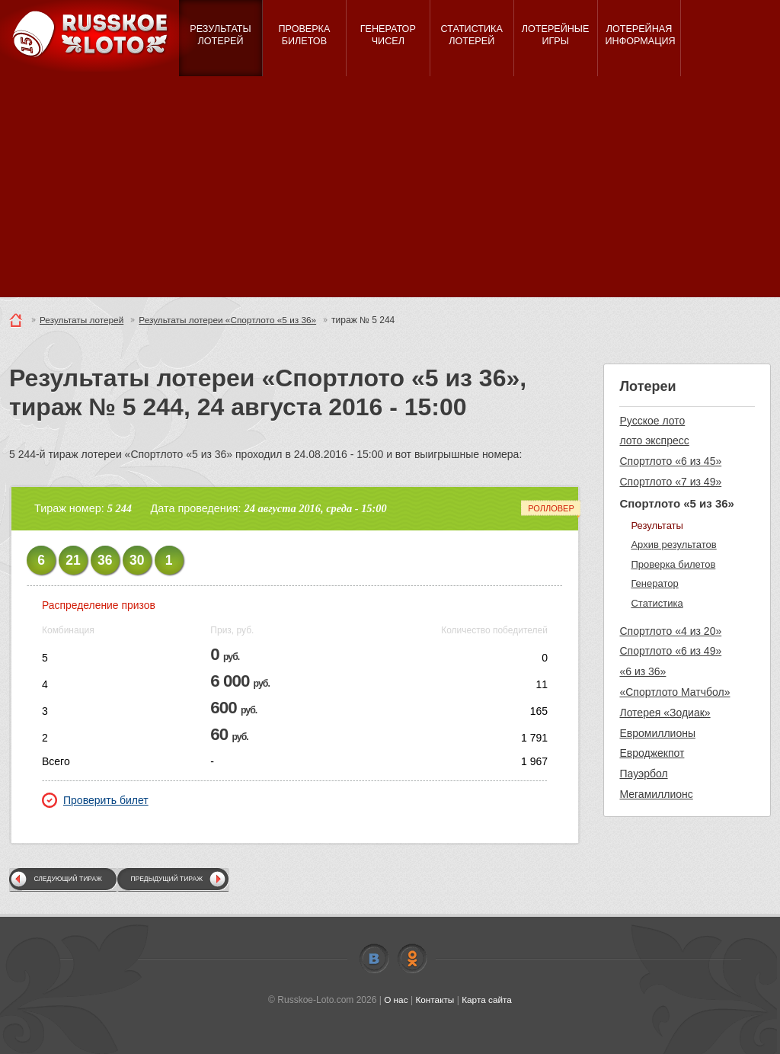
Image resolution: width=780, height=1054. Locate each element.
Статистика (656, 603)
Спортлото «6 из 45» (670, 461)
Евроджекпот (651, 753)
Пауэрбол (643, 773)
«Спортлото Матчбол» (674, 692)
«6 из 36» (642, 671)
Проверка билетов (673, 564)
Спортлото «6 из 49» (670, 651)
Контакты (435, 1000)
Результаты (656, 525)
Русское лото (652, 421)
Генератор (654, 583)
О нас (395, 1000)
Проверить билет (95, 800)
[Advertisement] (390, 190)
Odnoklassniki (412, 958)
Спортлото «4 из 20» (670, 631)
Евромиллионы (657, 733)
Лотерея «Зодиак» (664, 712)
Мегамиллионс (655, 794)
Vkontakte (374, 958)
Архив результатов (673, 544)
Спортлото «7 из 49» (670, 482)
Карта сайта (487, 1000)
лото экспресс (654, 440)
